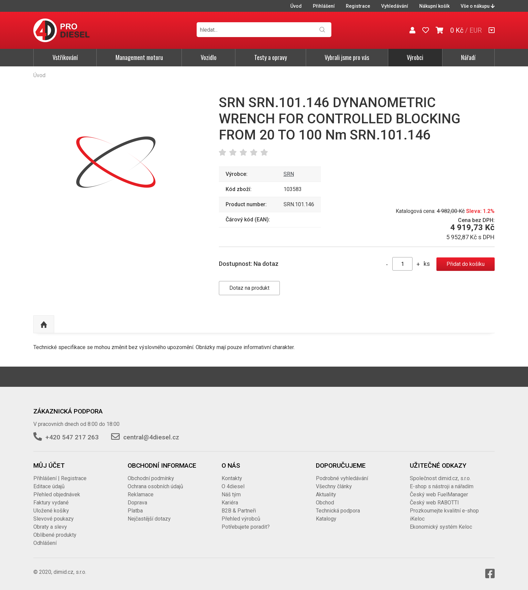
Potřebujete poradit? (246, 527)
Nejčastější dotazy (149, 519)
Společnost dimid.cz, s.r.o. (440, 478)
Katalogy (326, 519)
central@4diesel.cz (151, 437)
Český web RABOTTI (434, 502)
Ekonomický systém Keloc (441, 527)
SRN (289, 174)
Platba (135, 510)
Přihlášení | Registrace (60, 478)
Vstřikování (65, 57)
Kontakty (232, 478)
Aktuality (326, 494)
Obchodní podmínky (151, 478)
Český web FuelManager (439, 494)
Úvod (296, 6)
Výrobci (415, 57)
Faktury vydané (51, 502)
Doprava (137, 502)
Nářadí (468, 57)
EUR (475, 30)
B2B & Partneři (239, 510)
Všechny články (334, 486)
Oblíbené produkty (54, 535)
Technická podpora (338, 510)
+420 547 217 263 (72, 437)
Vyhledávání (394, 6)
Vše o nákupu (478, 6)
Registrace (358, 6)
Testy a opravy (270, 57)
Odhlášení (45, 543)
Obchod (325, 502)
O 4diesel (233, 486)
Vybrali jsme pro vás (347, 57)
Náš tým (231, 494)
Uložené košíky (51, 510)
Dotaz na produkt (249, 288)
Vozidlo (209, 57)
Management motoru (139, 57)
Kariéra (230, 502)
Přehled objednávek (56, 494)
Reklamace (141, 494)
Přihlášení (324, 6)
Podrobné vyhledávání (342, 478)
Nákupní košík (434, 6)
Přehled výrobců (241, 519)
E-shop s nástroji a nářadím (441, 486)
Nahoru (44, 324)
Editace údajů (49, 486)
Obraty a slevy (50, 527)
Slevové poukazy (53, 519)
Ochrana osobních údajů (155, 486)
